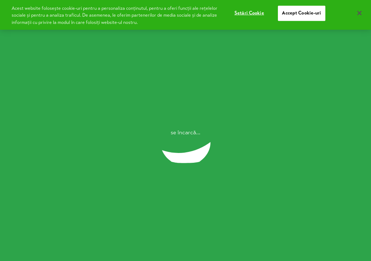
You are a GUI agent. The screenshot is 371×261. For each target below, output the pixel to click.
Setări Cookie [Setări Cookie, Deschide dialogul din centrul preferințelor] (249, 10)
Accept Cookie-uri (301, 10)
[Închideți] (359, 10)
